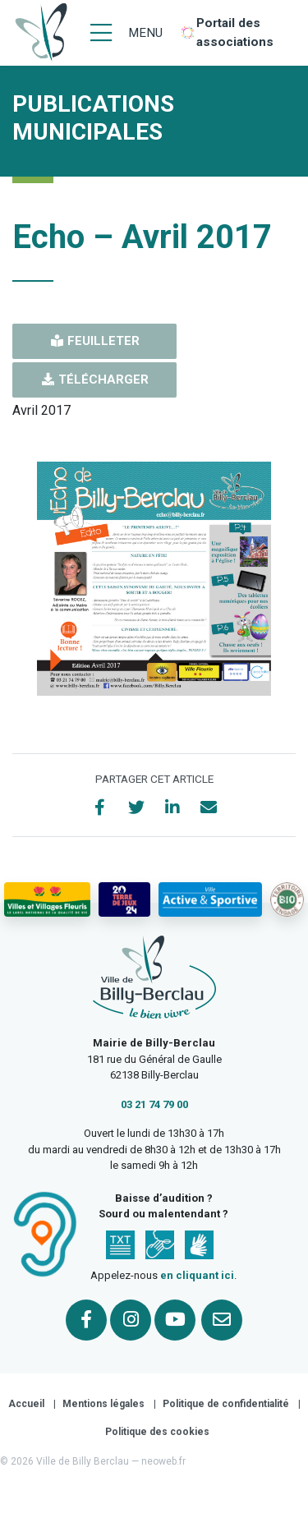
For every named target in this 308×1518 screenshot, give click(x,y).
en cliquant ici (197, 1275)
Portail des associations (235, 32)
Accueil (26, 1404)
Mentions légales (103, 1404)
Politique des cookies (157, 1432)
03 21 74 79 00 (154, 1104)
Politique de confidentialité (226, 1404)
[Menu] (126, 33)
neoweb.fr (163, 1461)
